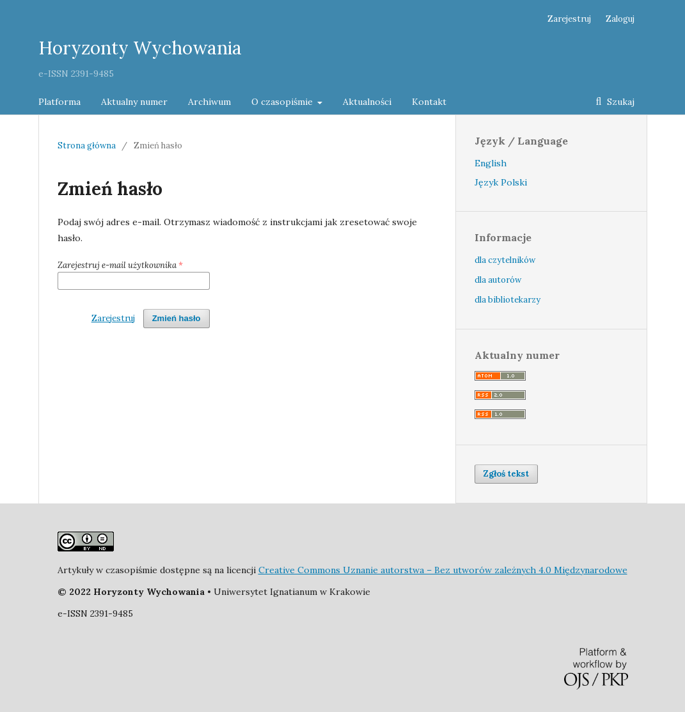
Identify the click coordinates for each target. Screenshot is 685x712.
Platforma (59, 101)
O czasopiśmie (283, 101)
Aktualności (367, 101)
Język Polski (501, 182)
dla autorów (498, 279)
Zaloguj (620, 18)
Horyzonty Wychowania (140, 47)
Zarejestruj (569, 18)
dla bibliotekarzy (507, 299)
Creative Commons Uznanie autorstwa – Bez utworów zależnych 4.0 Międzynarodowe (442, 570)
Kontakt (429, 101)
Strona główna (87, 145)
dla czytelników (505, 260)
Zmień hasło (176, 318)
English (491, 163)
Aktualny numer (134, 101)
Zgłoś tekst (506, 473)
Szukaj (619, 101)
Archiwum (209, 101)
